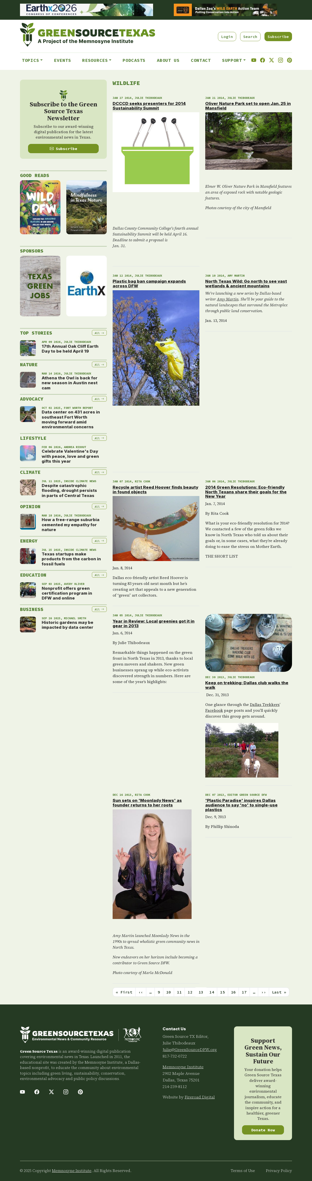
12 (190, 992)
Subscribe (278, 36)
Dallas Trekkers (265, 704)
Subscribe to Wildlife (115, 1002)
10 (168, 992)
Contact (201, 60)
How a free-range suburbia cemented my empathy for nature (70, 524)
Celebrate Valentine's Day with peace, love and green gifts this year (70, 456)
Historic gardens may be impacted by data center (67, 625)
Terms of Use (243, 1170)
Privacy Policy (279, 1170)
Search (250, 36)
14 (211, 992)
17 (244, 992)
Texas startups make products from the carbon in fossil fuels (71, 559)
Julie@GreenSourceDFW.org (190, 1049)
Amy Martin (227, 299)
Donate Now (263, 1129)
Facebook (214, 710)
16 (233, 992)
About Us (168, 60)
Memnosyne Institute (183, 1067)
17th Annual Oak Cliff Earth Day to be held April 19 (70, 349)
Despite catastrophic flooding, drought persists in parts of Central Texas (69, 490)
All (99, 333)
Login (227, 36)
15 (222, 992)
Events (62, 60)
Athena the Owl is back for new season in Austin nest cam (70, 382)
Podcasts (134, 60)
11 (179, 992)
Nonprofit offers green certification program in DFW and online (67, 593)
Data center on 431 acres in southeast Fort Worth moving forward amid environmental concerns (71, 419)
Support (232, 60)
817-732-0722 (175, 1056)
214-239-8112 (175, 1086)
